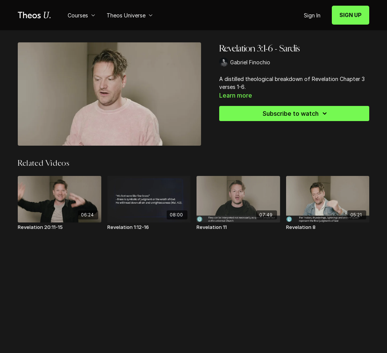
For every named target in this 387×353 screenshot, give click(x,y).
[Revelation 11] (238, 227)
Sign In (312, 15)
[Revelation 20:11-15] (59, 227)
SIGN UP (350, 15)
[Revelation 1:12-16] (149, 227)
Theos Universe (130, 15)
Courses (81, 15)
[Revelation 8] (328, 227)
